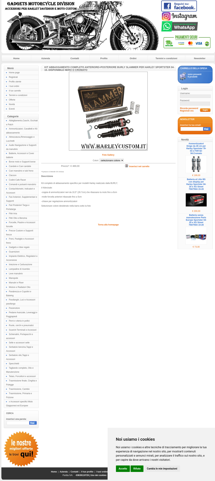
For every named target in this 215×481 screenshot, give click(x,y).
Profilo (103, 58)
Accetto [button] (123, 468)
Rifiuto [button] (137, 468)
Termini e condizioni (166, 58)
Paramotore (14, 308)
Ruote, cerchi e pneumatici (21, 325)
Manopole (13, 278)
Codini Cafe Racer (17, 180)
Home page (14, 72)
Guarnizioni (14, 252)
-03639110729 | (83, 475)
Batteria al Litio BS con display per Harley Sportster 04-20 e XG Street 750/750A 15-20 (196, 184)
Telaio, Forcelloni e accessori (22, 376)
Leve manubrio (16, 273)
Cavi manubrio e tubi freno (21, 171)
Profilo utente (15, 81)
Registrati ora (186, 111)
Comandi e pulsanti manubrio (22, 184)
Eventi (12, 109)
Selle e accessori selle (19, 342)
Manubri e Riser (16, 282)
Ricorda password (189, 108)
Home (16, 58)
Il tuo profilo (87, 472)
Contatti (75, 58)
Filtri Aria (13, 213)
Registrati (13, 77)
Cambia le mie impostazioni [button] (162, 468)
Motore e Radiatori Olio (19, 287)
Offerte (12, 100)
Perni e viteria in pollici (19, 321)
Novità (12, 104)
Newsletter (199, 58)
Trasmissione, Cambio (19, 389)
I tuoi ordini (14, 86)
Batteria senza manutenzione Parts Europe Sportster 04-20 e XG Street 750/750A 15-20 (196, 220)
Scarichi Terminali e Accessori (23, 330)
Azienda (45, 58)
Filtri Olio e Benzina (18, 218)
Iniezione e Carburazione (20, 264)
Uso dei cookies (98, 475)
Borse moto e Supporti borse (22, 162)
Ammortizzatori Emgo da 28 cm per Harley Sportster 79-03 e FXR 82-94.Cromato (196, 148)
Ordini (133, 58)
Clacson (12, 175)
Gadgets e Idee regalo (19, 247)
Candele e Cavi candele (20, 166)
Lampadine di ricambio (19, 269)
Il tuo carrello (15, 91)
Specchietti (14, 363)
